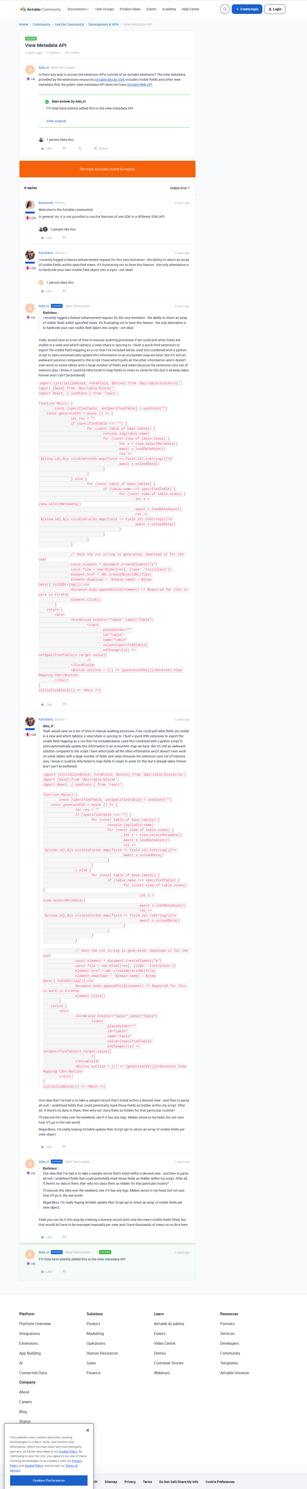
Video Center (165, 1343)
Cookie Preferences (220, 1481)
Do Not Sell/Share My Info (178, 1481)
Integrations (29, 1333)
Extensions (28, 1343)
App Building (30, 1353)
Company (27, 1382)
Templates (229, 1363)
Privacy (130, 1481)
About (24, 1392)
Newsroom (28, 1431)
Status (25, 1421)
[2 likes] (57, 229)
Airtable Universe (234, 1372)
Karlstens (46, 252)
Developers (229, 1343)
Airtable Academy (169, 1323)
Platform (27, 1313)
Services (227, 1333)
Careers (25, 1401)
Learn (159, 1313)
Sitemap (111, 1481)
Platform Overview (35, 1323)
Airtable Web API (139, 84)
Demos (160, 1353)
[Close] (88, 1450)
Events (151, 9)
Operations (96, 1343)
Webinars (162, 1372)
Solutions (95, 1313)
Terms (147, 1481)
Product (93, 1323)
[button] (247, 9)
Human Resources (102, 1353)
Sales (91, 1363)
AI (21, 1363)
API (94, 1481)
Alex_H (44, 67)
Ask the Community (69, 24)
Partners (227, 1323)
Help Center (190, 9)
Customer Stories (168, 1363)
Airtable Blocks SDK (110, 79)
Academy (169, 9)
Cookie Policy (68, 1471)
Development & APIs (104, 24)
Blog (23, 1411)
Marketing (95, 1333)
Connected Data (33, 1372)
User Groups (104, 9)
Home (23, 24)
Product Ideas (130, 9)
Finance (93, 1372)
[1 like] (56, 139)
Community (41, 24)
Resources (229, 1313)
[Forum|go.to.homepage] (40, 9)
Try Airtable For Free (36, 1441)
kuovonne (46, 202)
